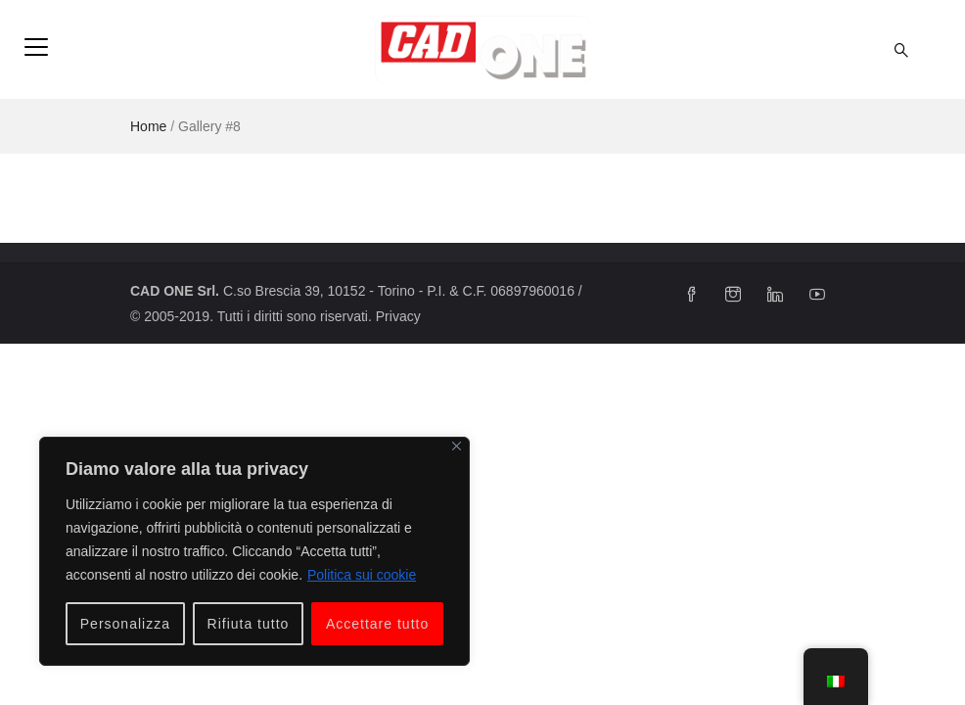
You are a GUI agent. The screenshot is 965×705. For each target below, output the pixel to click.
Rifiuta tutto (248, 624)
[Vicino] (456, 446)
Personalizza (125, 624)
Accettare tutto (377, 624)
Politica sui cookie (361, 575)
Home (148, 126)
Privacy (398, 316)
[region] (254, 551)
